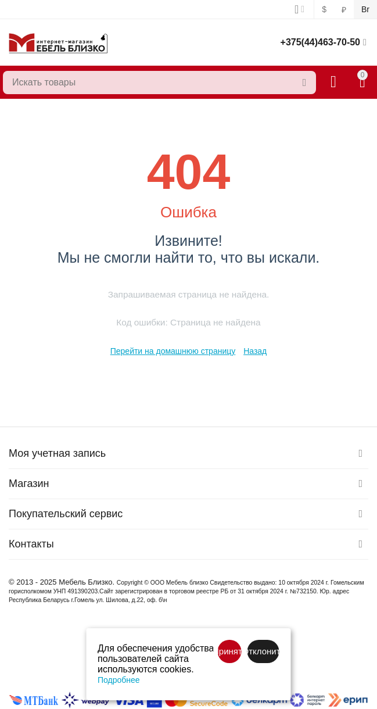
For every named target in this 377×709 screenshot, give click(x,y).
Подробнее (119, 680)
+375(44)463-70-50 (320, 42)
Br (365, 9)
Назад (255, 351)
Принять (230, 651)
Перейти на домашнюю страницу (173, 351)
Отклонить (263, 651)
